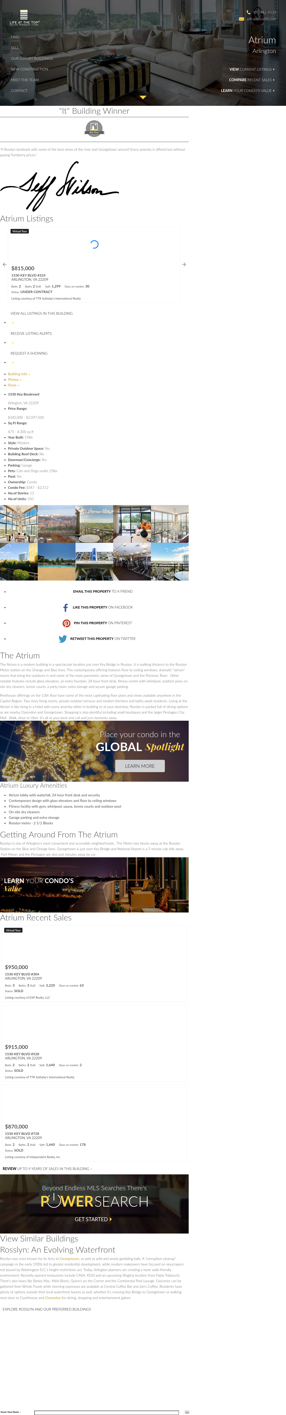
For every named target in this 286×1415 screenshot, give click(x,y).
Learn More (140, 766)
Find (15, 37)
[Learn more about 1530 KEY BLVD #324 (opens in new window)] (94, 264)
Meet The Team (25, 80)
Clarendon (53, 1298)
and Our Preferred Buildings (47, 1309)
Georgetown (69, 1259)
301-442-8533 (264, 12)
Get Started (91, 1219)
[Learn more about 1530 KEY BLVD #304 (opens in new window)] (94, 963)
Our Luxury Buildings (32, 58)
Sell (15, 47)
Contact (19, 90)
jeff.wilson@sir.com (261, 19)
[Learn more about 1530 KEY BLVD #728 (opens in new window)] (94, 1123)
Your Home (13, 1412)
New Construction (29, 69)
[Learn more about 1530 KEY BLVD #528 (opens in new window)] (94, 1043)
